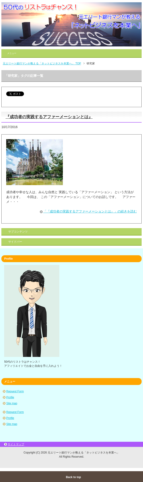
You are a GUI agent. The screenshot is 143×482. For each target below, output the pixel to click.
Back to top (73, 477)
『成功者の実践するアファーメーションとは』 (49, 117)
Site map (11, 403)
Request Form (15, 391)
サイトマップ (16, 444)
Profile (10, 397)
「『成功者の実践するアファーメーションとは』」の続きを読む (90, 211)
